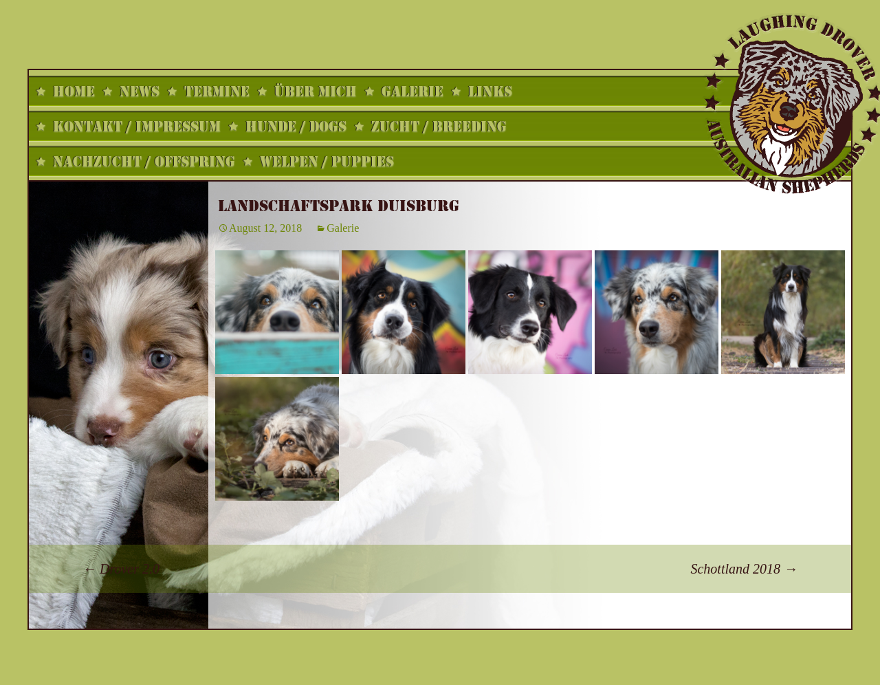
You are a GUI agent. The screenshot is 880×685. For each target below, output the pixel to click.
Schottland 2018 (744, 568)
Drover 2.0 (121, 568)
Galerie (343, 228)
